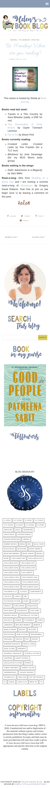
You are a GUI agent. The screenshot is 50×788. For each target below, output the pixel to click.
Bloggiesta (9, 549)
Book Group (28, 554)
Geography (22, 611)
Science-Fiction (32, 653)
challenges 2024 (30, 582)
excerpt (35, 601)
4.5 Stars (30, 525)
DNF (25, 596)
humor (18, 620)
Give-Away (35, 611)
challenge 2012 (35, 558)
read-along (9, 649)
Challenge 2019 (28, 568)
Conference (35, 592)
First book (19, 606)
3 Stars (28, 520)
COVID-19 (7, 596)
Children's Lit (10, 592)
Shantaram (27, 185)
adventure (28, 530)
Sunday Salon (28, 668)
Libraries (8, 625)
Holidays (8, 620)
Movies (22, 630)
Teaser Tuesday (27, 672)
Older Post (38, 237)
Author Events (24, 535)
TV (5, 682)
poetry (35, 639)
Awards (26, 539)
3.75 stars (8, 525)
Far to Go (13, 134)
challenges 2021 (11, 577)
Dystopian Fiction (12, 601)
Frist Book (9, 611)
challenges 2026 (30, 587)
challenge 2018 (11, 568)
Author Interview (12, 539)
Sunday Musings (11, 668)
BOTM (6, 558)
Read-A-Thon (29, 644)
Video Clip (22, 682)
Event (26, 601)
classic (23, 592)
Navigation (9, 634)
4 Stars (19, 525)
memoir (37, 625)
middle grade (10, 630)
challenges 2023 (11, 582)
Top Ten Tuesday (36, 677)
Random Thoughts (12, 644)
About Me (8, 530)
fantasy (7, 606)
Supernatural (10, 672)
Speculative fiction (13, 663)
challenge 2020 (11, 573)
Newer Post (11, 237)
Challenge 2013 (11, 563)
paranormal (36, 634)
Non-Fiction (22, 634)
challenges (26, 573)
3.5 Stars (39, 520)
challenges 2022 (30, 577)
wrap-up (33, 682)
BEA (29, 544)
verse (11, 682)
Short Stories (22, 658)
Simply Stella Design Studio (30, 784)
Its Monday (24, 40)
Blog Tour (39, 544)
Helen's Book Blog (31, 782)
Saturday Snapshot (13, 653)
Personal (8, 639)
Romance (22, 649)
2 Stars (7, 520)
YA (41, 682)
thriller (22, 677)
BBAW (22, 544)
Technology (9, 677)
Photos (35, 40)
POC (27, 639)
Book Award (35, 549)
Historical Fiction (28, 615)
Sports (28, 663)
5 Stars (40, 525)
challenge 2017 (28, 563)
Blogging (21, 549)
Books (14, 40)
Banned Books (10, 544)
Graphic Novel (10, 615)
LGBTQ (40, 620)
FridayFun (32, 606)
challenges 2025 (12, 587)
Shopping (8, 658)
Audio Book (9, 535)
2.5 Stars (18, 520)
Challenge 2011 (18, 558)
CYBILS (18, 596)
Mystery (32, 630)
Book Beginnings (12, 554)
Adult (17, 530)
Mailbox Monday (23, 625)
